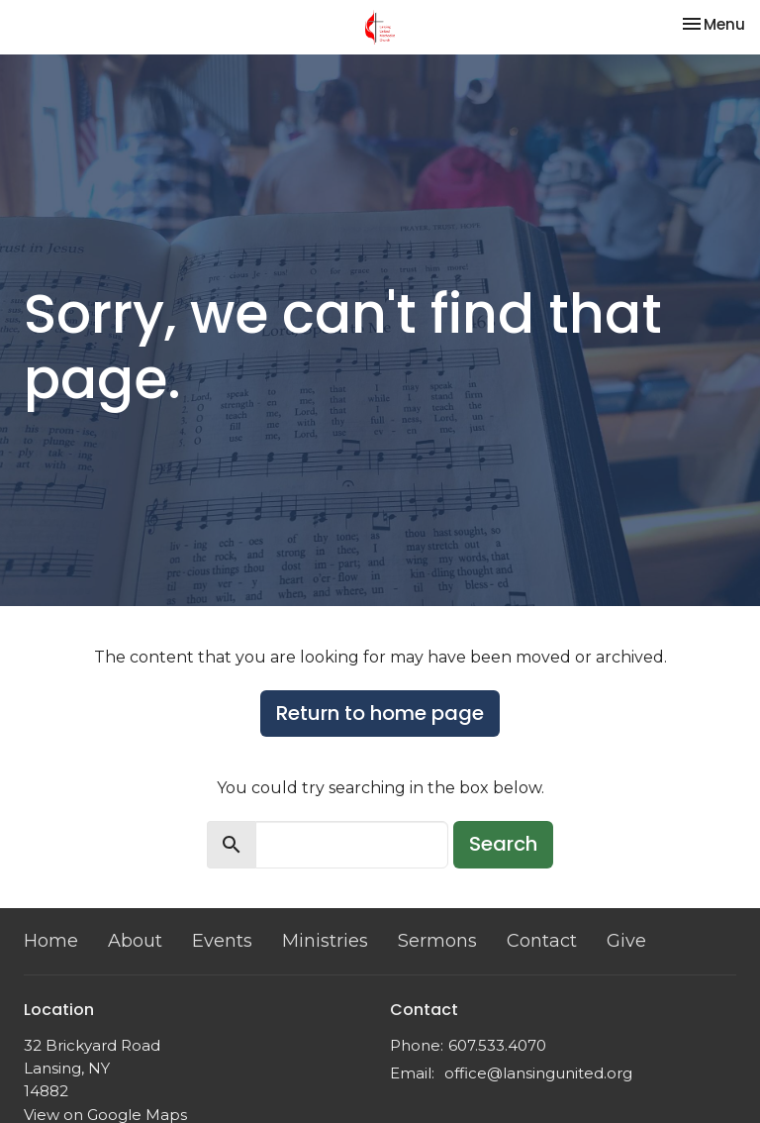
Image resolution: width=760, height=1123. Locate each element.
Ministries (325, 941)
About (135, 941)
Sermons (437, 941)
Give (626, 941)
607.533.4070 (497, 1045)
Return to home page (380, 713)
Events (222, 941)
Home (51, 941)
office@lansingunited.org (538, 1073)
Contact (542, 941)
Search (503, 844)
